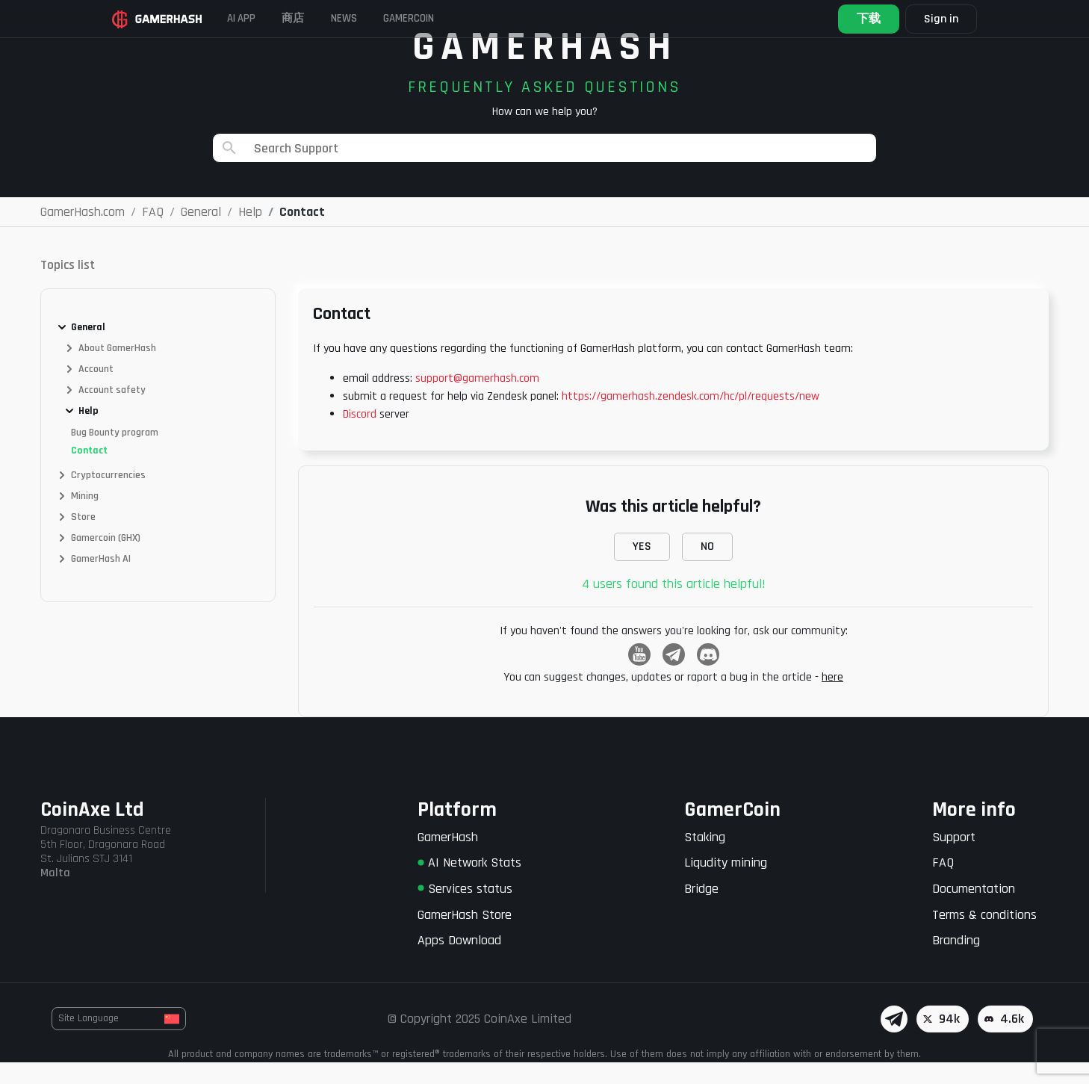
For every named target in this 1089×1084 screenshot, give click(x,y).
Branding (956, 961)
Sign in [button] (927, 19)
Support (953, 858)
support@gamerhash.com (477, 400)
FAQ (943, 884)
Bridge (701, 910)
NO (707, 568)
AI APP (260, 18)
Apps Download (459, 961)
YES (642, 568)
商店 (324, 18)
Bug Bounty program (114, 454)
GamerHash (448, 858)
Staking (704, 858)
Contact (89, 472)
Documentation (973, 910)
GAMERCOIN (465, 18)
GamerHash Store (465, 936)
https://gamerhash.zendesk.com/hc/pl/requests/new (690, 418)
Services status (465, 910)
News (386, 18)
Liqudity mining (725, 884)
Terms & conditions (984, 936)
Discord (359, 436)
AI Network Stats (469, 884)
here (832, 699)
